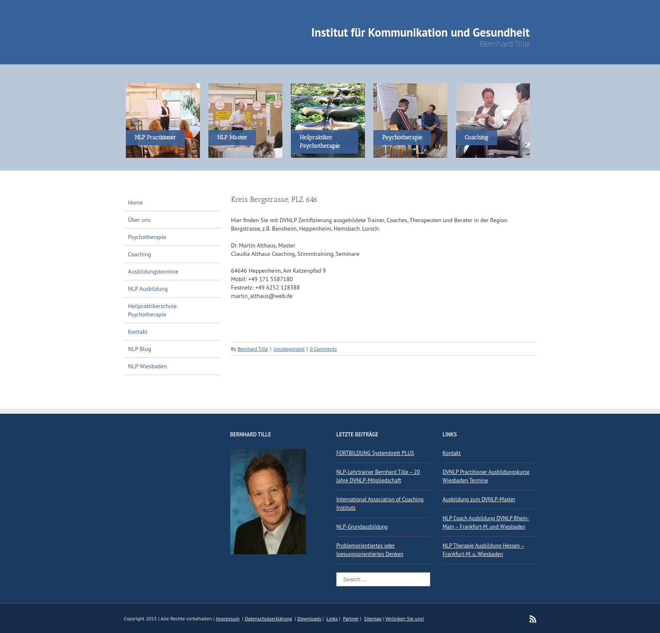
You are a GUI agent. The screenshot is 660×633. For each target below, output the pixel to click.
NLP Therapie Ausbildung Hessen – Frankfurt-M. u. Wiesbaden (483, 550)
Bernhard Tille (252, 349)
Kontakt (137, 331)
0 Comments (323, 349)
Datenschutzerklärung (268, 618)
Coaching (139, 254)
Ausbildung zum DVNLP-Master (479, 499)
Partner (351, 618)
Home (135, 202)
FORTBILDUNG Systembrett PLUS (375, 453)
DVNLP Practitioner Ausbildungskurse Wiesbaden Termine (486, 476)
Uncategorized (289, 349)
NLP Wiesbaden (147, 366)
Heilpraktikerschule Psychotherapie (152, 310)
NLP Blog (139, 349)
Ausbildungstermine (153, 271)
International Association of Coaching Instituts (379, 503)
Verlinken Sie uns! (405, 618)
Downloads (309, 618)
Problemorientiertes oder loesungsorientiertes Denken (369, 550)
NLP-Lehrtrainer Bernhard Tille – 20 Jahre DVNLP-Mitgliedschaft (378, 476)
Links (332, 618)
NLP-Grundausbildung (362, 526)
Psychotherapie (147, 237)
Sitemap (373, 618)
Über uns (139, 219)
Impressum (228, 618)
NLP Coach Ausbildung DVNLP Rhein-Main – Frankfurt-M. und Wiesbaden (486, 522)
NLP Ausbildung (148, 289)
